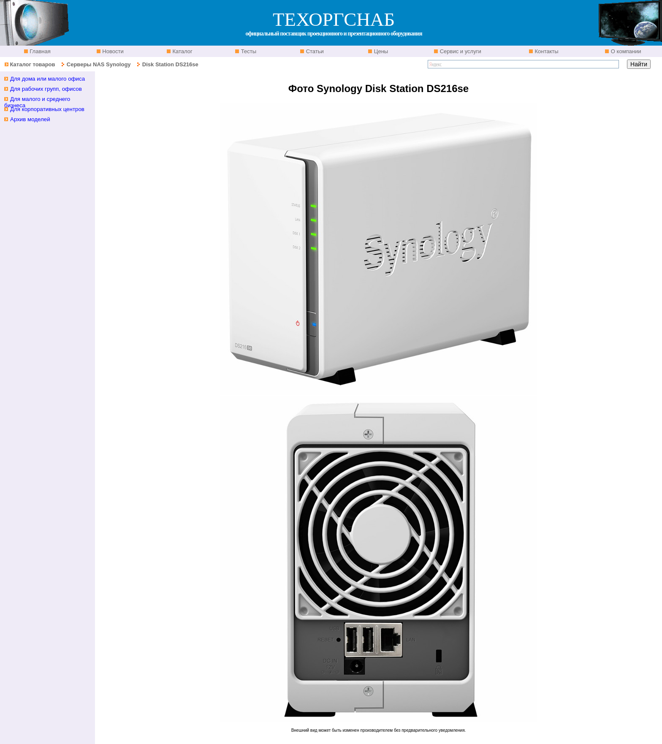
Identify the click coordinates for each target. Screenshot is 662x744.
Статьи (314, 51)
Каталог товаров (32, 64)
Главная (39, 51)
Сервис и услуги (459, 51)
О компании (625, 51)
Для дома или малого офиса (47, 79)
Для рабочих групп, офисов (46, 89)
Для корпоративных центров (47, 109)
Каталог (182, 51)
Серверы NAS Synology (99, 64)
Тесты (247, 51)
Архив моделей (30, 119)
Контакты (546, 51)
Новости (112, 51)
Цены (380, 51)
